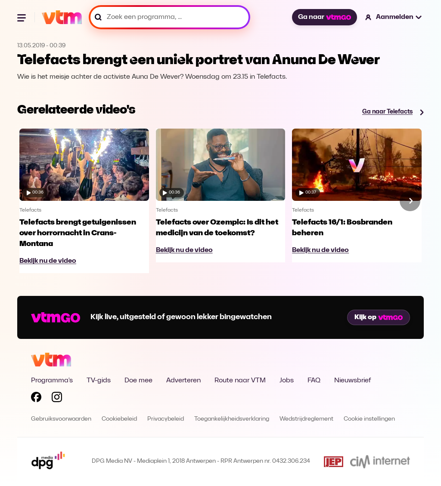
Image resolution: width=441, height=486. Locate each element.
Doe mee (138, 380)
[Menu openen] (22, 17)
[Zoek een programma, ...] (169, 17)
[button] (394, 17)
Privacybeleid (165, 419)
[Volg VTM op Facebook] (36, 399)
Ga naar (324, 17)
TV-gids (99, 380)
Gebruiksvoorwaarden (61, 419)
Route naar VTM (240, 380)
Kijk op (378, 317)
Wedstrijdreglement (306, 419)
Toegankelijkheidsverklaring (231, 419)
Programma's (52, 380)
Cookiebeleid (119, 419)
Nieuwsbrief (352, 380)
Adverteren (183, 380)
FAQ (313, 380)
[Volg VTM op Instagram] (57, 399)
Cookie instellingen (369, 419)
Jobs (287, 380)
